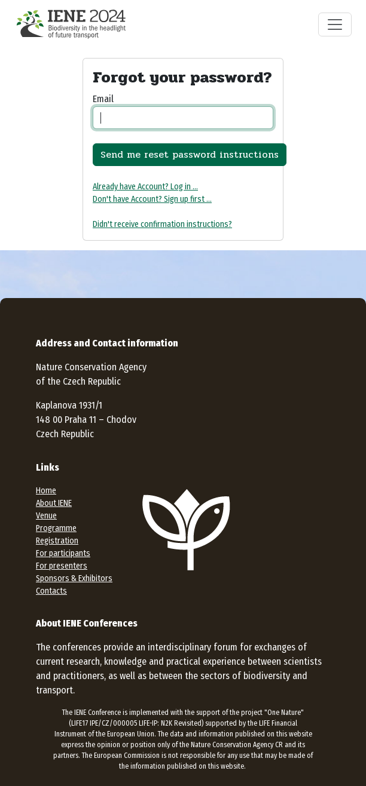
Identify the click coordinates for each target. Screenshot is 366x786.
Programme (56, 528)
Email (103, 99)
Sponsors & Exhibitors (74, 578)
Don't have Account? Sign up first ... (152, 199)
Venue (46, 516)
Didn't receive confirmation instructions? (162, 224)
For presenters (61, 566)
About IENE (54, 503)
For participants (63, 553)
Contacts (51, 591)
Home (46, 491)
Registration (57, 541)
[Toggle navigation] (335, 24)
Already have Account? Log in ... (145, 187)
